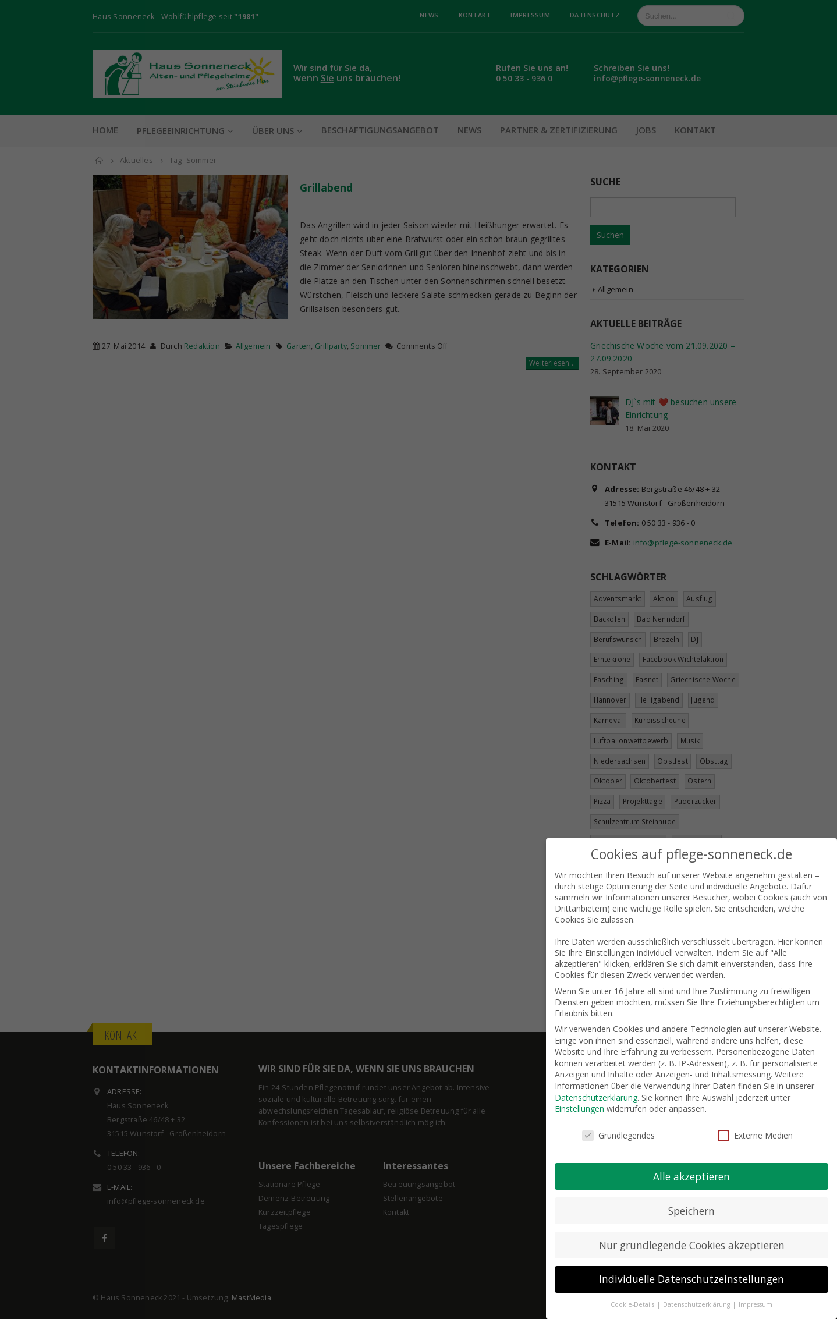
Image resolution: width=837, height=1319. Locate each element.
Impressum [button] (755, 1293)
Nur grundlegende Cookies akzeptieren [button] (692, 1233)
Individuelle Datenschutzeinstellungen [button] (691, 1267)
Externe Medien (755, 1123)
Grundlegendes (618, 1123)
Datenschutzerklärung (596, 1085)
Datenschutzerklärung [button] (697, 1293)
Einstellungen (579, 1096)
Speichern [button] (691, 1198)
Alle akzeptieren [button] (691, 1164)
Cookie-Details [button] (633, 1293)
